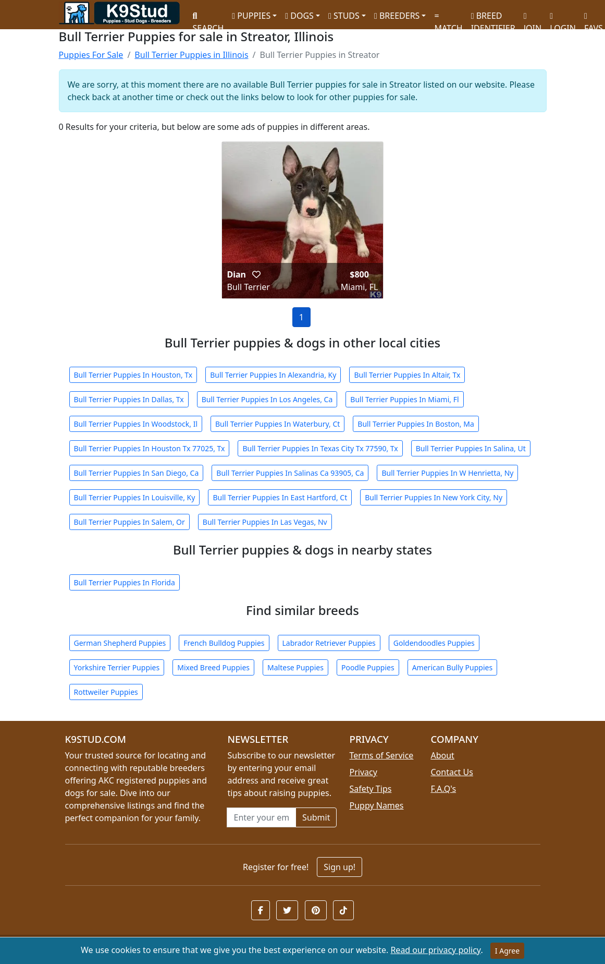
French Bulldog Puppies (223, 643)
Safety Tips (370, 788)
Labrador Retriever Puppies (329, 643)
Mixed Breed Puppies (213, 667)
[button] (256, 274)
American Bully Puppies (452, 667)
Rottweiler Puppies (106, 692)
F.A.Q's (443, 788)
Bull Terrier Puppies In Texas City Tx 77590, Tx (320, 448)
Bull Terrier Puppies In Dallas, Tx (129, 399)
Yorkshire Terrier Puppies (117, 667)
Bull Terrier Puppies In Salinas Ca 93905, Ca (290, 473)
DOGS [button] (299, 15)
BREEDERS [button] (396, 15)
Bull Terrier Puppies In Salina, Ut (471, 448)
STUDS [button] (344, 15)
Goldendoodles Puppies (434, 643)
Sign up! (339, 867)
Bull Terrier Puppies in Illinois (191, 55)
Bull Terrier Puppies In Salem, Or (129, 522)
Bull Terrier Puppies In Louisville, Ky (134, 497)
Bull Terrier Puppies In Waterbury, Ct (277, 424)
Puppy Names (376, 805)
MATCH (448, 18)
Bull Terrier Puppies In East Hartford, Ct (280, 497)
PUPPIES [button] (251, 15)
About (442, 755)
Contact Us (451, 772)
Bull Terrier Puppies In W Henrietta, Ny (447, 473)
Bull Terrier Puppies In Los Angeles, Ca (267, 399)
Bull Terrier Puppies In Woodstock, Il (136, 424)
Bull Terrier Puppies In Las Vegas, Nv (265, 522)
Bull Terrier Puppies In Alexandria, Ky (273, 375)
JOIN (532, 18)
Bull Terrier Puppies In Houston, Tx (133, 375)
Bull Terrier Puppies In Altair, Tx (407, 375)
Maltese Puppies (295, 667)
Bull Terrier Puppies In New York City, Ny (433, 497)
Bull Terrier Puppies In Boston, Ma (415, 424)
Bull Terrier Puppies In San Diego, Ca (136, 473)
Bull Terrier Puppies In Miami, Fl (404, 399)
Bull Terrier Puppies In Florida (124, 582)
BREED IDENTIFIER (493, 17)
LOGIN (563, 18)
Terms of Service (381, 755)
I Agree (507, 951)
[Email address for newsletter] (261, 817)
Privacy (363, 772)
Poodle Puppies (367, 667)
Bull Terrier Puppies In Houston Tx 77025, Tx (149, 448)
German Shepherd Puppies (120, 643)
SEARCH (208, 18)
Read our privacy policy (435, 950)
